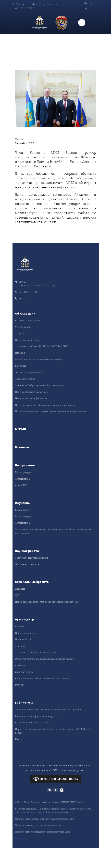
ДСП (17, 595)
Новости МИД (23, 639)
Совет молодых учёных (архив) (32, 557)
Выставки (20, 665)
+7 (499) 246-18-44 (25, 8)
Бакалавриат (22, 510)
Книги (18, 739)
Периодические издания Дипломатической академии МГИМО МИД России (53, 731)
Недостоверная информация (31, 398)
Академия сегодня (25, 379)
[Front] (25, 264)
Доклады (20, 588)
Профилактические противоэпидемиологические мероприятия (50, 411)
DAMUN (19, 685)
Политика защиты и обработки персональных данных (45, 405)
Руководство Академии (28, 320)
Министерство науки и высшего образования (39, 825)
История (20, 352)
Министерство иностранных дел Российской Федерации (44, 818)
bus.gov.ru (20, 838)
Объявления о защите (27, 564)
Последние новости (26, 633)
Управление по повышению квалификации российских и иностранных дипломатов (54, 531)
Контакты (20, 4)
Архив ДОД (21, 485)
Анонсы (19, 626)
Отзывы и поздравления (28, 372)
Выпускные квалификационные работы (37, 716)
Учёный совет (22, 327)
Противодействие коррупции (31, 392)
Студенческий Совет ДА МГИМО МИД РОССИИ (41, 346)
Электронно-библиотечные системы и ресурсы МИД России (48, 709)
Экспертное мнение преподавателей (35, 652)
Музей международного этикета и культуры (39, 359)
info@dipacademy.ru (44, 4)
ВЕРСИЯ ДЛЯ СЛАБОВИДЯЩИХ (55, 779)
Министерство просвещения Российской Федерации (42, 831)
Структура (20, 333)
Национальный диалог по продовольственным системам (47, 602)
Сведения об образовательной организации (39, 385)
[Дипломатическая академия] (39, 22)
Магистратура (23, 472)
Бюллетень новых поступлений (32, 722)
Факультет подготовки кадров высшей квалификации (44, 659)
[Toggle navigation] (81, 22)
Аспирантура (22, 478)
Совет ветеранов (24, 672)
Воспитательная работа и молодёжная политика (42, 678)
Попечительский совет (28, 340)
